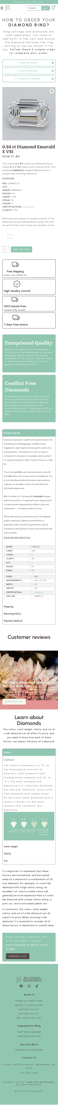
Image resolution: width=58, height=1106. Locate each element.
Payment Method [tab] (13, 622)
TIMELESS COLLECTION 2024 (29, 1051)
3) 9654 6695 (36, 2)
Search (45, 8)
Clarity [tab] (7, 854)
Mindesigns (36, 1093)
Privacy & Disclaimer (29, 1006)
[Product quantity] (5, 251)
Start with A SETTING (29, 1037)
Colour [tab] (7, 753)
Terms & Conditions (29, 1002)
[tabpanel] (29, 521)
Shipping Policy (29, 1011)
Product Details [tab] (12, 434)
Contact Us (29, 1058)
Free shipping (15, 272)
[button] (2, 8)
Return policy (29, 1015)
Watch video (10, 238)
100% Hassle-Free (15, 307)
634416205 (29, 208)
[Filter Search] (38, 8)
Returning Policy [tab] (12, 615)
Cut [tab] (6, 862)
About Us (29, 996)
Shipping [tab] (8, 607)
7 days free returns (16, 326)
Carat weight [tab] (11, 847)
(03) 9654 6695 (29, 1074)
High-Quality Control (17, 292)
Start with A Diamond (29, 1033)
